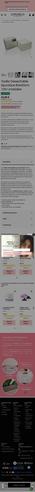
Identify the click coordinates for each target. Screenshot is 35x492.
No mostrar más (30, 234)
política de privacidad (16, 255)
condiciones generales (9, 255)
